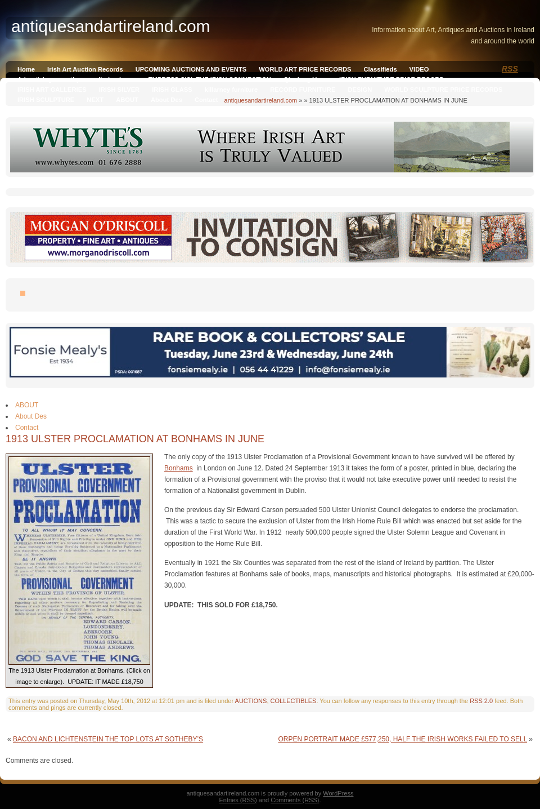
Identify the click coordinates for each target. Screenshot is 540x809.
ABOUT (127, 99)
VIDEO (419, 69)
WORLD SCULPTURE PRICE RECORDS (443, 89)
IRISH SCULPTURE (45, 99)
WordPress (338, 793)
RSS (510, 68)
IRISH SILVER (119, 89)
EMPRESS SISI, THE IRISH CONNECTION (209, 79)
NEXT (95, 99)
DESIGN (360, 89)
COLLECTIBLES (294, 700)
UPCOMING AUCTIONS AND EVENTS (191, 69)
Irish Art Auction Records (85, 69)
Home (26, 69)
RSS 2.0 (481, 700)
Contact (206, 99)
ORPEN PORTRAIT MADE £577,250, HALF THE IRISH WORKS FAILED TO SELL (402, 739)
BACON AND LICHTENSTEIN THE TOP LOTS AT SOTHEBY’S (108, 739)
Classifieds (380, 69)
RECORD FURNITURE (302, 89)
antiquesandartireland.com (261, 100)
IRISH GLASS (172, 89)
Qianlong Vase (305, 79)
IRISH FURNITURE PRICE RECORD (391, 79)
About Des (166, 99)
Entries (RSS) (238, 800)
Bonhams (178, 468)
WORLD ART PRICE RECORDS (305, 69)
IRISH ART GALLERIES (52, 89)
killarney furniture (231, 89)
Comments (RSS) (295, 800)
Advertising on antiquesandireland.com (76, 79)
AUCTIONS (251, 700)
